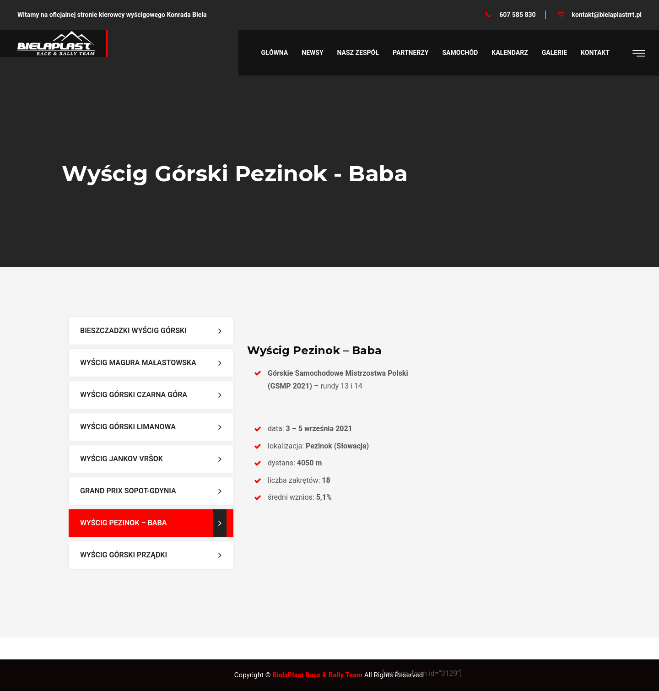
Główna (274, 52)
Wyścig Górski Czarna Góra (133, 394)
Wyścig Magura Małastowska (138, 362)
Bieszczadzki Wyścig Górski (133, 330)
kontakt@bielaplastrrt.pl (607, 14)
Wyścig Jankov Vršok (121, 458)
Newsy (312, 52)
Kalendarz (510, 52)
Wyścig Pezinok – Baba (123, 522)
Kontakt (595, 52)
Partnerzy (410, 52)
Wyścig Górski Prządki (123, 555)
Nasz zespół (358, 52)
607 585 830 (517, 14)
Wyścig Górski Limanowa (128, 426)
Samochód (460, 52)
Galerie (554, 52)
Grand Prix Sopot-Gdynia (128, 490)
